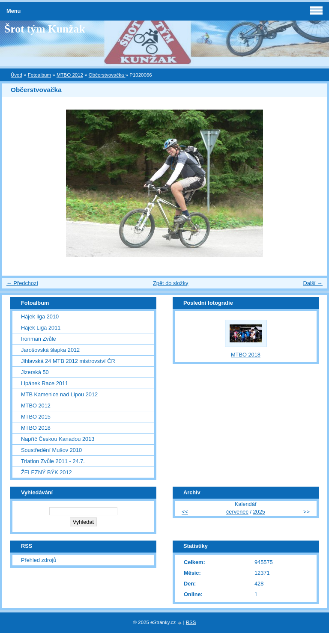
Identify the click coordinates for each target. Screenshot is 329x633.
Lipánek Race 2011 (44, 383)
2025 (259, 511)
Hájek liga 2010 (40, 316)
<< (185, 511)
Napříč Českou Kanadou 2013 (57, 439)
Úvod (16, 74)
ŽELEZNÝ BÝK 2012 (46, 472)
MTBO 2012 (70, 74)
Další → (313, 283)
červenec (237, 511)
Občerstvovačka (107, 74)
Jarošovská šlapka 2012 (50, 350)
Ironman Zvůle (38, 339)
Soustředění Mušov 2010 (51, 450)
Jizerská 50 (35, 372)
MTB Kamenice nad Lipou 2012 (59, 394)
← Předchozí (22, 283)
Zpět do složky (170, 283)
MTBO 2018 (36, 428)
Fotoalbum (39, 74)
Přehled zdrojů (39, 560)
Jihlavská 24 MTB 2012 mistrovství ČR (68, 361)
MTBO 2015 (36, 416)
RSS (191, 622)
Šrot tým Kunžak (44, 29)
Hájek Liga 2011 (41, 327)
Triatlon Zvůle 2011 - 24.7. (53, 461)
